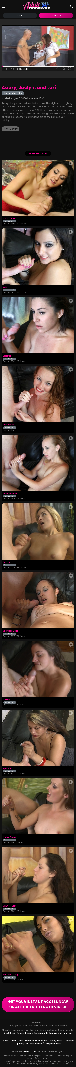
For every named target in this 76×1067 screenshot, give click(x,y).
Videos (13, 1040)
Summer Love (10, 493)
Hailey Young (9, 837)
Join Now (56, 15)
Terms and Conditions (36, 1040)
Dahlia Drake (9, 218)
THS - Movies (10, 128)
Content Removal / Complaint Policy (42, 1043)
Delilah (6, 700)
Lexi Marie (8, 356)
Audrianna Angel (11, 974)
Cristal (6, 287)
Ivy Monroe (8, 425)
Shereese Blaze (10, 631)
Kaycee (7, 562)
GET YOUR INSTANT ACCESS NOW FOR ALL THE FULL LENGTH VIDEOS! (38, 1004)
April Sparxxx (9, 768)
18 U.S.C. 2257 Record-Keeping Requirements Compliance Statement (38, 1033)
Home (5, 1040)
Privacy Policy (55, 1040)
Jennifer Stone (10, 906)
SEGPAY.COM (29, 1051)
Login (20, 15)
